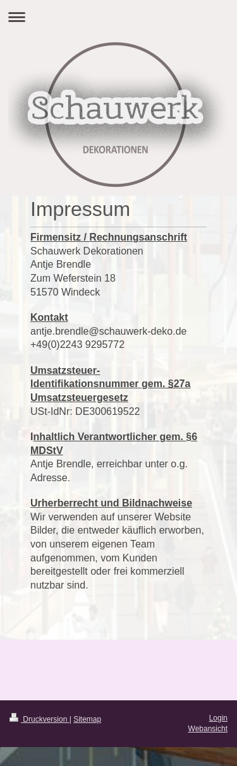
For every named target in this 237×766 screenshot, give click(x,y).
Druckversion (39, 719)
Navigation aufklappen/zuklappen (118, 16)
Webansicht (208, 728)
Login (218, 718)
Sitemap (87, 719)
